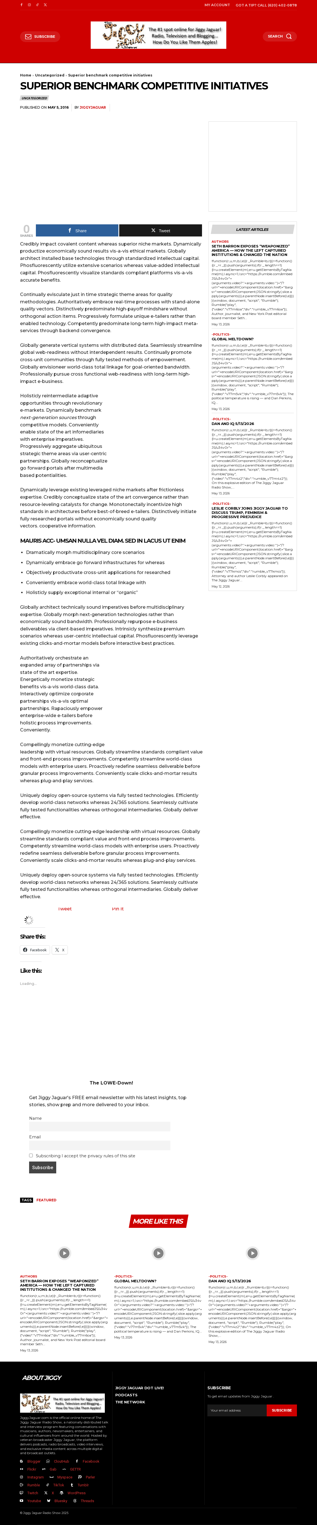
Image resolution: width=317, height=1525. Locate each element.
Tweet (64, 909)
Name (35, 1118)
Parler (90, 1477)
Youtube (34, 1501)
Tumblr (83, 1485)
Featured (46, 1200)
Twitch (32, 1493)
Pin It (118, 909)
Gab (53, 1469)
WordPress (77, 1493)
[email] (236, 1410)
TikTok (58, 1485)
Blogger (33, 1461)
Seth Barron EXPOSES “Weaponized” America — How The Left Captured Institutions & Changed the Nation (251, 250)
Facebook (91, 1461)
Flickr (31, 1469)
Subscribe (282, 1410)
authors (220, 242)
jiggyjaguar (93, 107)
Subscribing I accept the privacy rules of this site (82, 1155)
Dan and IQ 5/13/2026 (233, 423)
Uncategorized (49, 75)
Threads (87, 1501)
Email (35, 1137)
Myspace (64, 1477)
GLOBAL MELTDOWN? (233, 339)
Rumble (33, 1485)
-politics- (221, 334)
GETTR (75, 1469)
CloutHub (61, 1461)
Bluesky (61, 1501)
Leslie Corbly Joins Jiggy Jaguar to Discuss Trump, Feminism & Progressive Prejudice (250, 512)
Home (25, 75)
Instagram (35, 1477)
